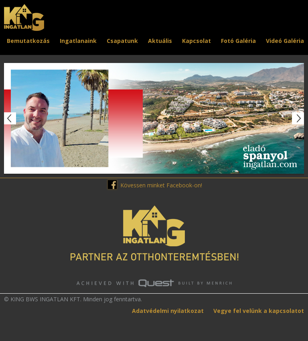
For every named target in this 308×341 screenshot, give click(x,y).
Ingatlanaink (78, 41)
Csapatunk (122, 41)
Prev (10, 118)
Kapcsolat (196, 41)
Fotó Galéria (238, 41)
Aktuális (160, 41)
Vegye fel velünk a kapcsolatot (258, 311)
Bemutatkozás (28, 41)
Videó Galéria (285, 41)
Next (298, 118)
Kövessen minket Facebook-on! (161, 185)
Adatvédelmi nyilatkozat (168, 311)
